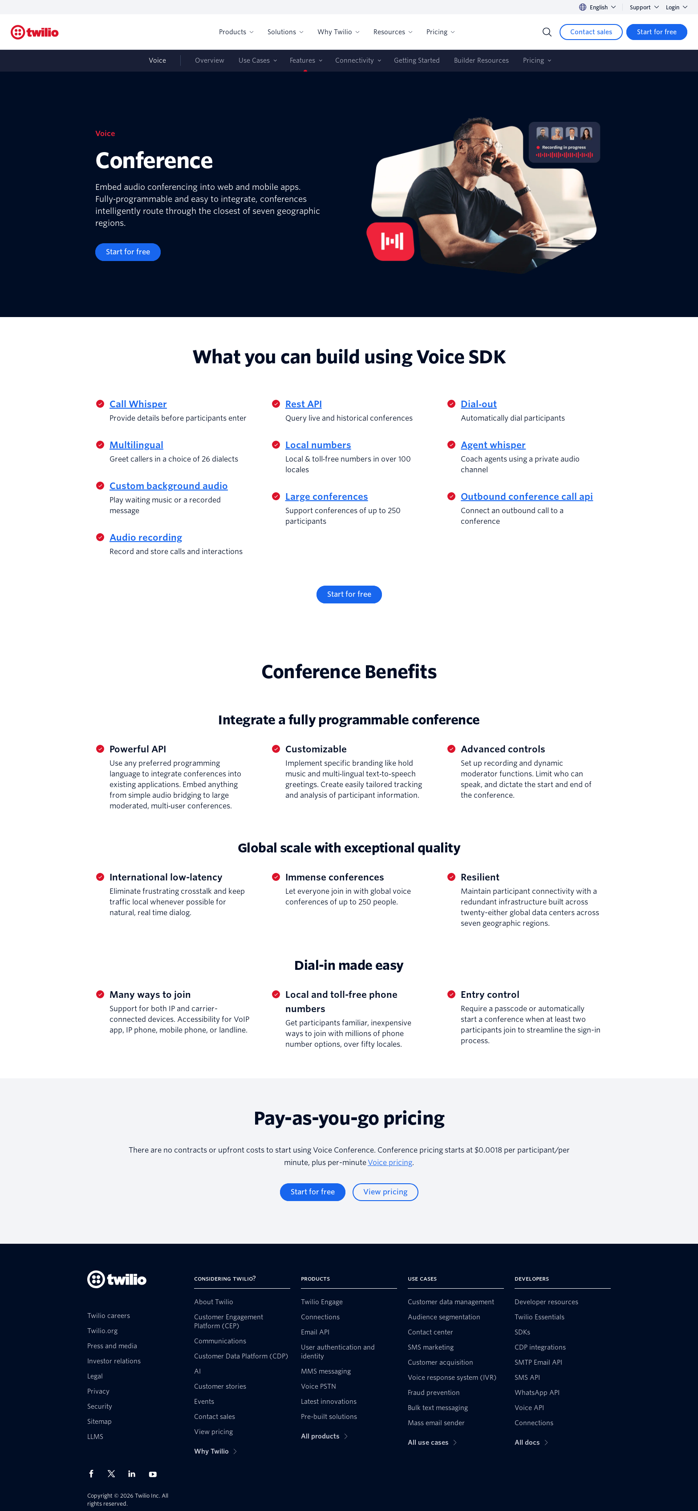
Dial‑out (479, 404)
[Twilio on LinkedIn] (135, 1474)
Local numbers (318, 445)
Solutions (285, 32)
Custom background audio (169, 486)
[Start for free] (656, 32)
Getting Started (417, 60)
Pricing (440, 32)
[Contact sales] (591, 32)
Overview (209, 60)
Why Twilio (338, 32)
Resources (392, 32)
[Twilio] (35, 32)
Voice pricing (390, 1162)
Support (644, 7)
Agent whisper (493, 445)
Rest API (303, 404)
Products (236, 32)
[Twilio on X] (114, 1474)
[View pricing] (385, 1192)
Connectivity (354, 60)
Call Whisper (138, 404)
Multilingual (136, 445)
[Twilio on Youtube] (155, 1474)
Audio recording (146, 537)
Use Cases (254, 60)
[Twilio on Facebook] (94, 1473)
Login (676, 7)
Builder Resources (481, 60)
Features (302, 60)
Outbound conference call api (527, 496)
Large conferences (326, 496)
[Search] (547, 32)
